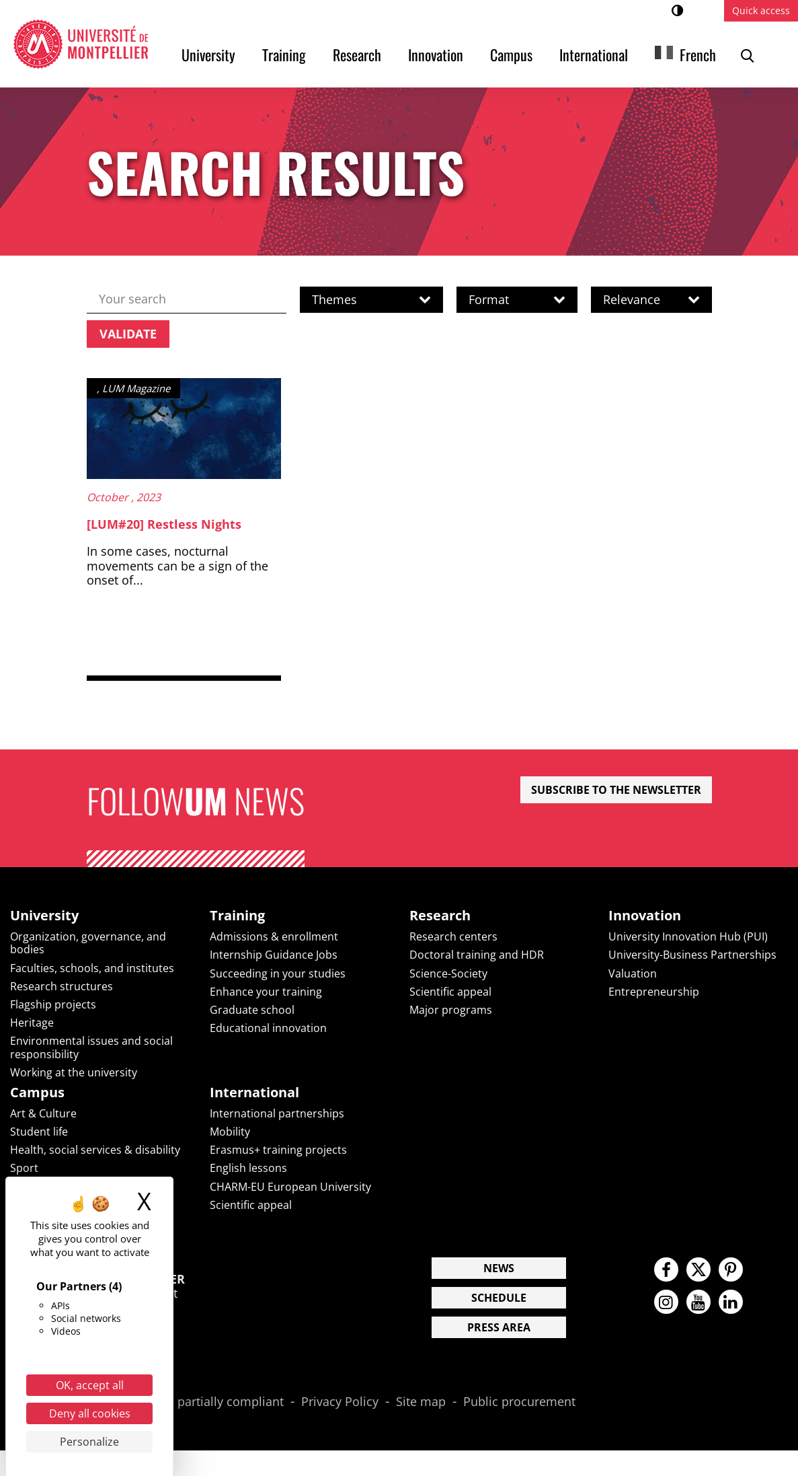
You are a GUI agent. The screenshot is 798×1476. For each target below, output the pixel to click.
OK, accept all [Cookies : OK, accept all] (90, 1385)
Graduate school (252, 1009)
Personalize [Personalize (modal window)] (89, 1441)
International (593, 54)
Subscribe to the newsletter (616, 789)
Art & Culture (43, 1113)
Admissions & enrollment (274, 936)
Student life (39, 1131)
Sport (24, 1167)
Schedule (498, 1297)
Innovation (435, 54)
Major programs (450, 1009)
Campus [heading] (37, 1092)
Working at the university (73, 1072)
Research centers (453, 936)
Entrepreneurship (653, 991)
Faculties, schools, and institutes (92, 968)
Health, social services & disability (95, 1149)
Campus (511, 54)
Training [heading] (237, 916)
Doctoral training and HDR (476, 954)
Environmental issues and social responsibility (91, 1047)
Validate (128, 334)
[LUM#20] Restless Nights (164, 524)
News (498, 1268)
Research (357, 54)
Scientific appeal (450, 991)
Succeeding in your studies (278, 973)
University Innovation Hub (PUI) (688, 936)
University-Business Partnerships (692, 954)
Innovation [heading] (644, 916)
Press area (498, 1327)
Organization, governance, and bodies (88, 943)
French (698, 54)
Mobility (230, 1131)
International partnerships (277, 1113)
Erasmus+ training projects (278, 1149)
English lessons (248, 1167)
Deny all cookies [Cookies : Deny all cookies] (89, 1413)
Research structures (61, 986)
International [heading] (254, 1092)
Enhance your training (266, 991)
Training (284, 54)
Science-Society (448, 973)
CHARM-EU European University (290, 1186)
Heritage (32, 1022)
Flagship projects (53, 1004)
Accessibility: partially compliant (193, 1402)
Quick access (761, 10)
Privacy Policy (339, 1402)
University (208, 54)
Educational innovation (268, 1028)
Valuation (632, 973)
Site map (421, 1402)
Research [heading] (440, 916)
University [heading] (44, 916)
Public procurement (519, 1402)
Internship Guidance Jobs (273, 954)
